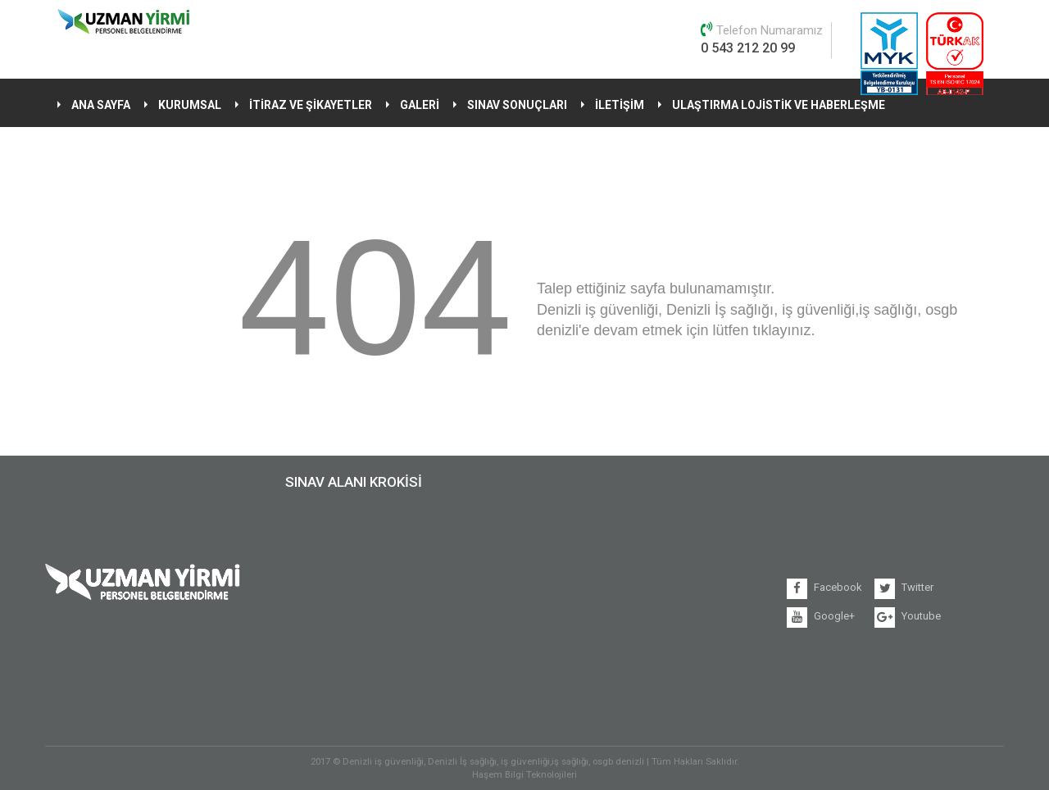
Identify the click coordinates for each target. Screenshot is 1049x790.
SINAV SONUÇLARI (517, 104)
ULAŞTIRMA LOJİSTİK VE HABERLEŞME (778, 104)
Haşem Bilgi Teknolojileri (524, 774)
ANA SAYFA (100, 104)
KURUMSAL (189, 104)
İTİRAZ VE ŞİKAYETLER (310, 104)
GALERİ (419, 104)
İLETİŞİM (619, 104)
